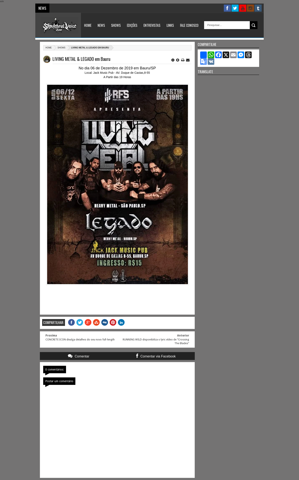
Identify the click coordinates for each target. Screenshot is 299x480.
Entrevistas (151, 25)
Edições (132, 25)
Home (87, 25)
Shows (116, 25)
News (101, 25)
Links (170, 25)
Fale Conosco (189, 25)
